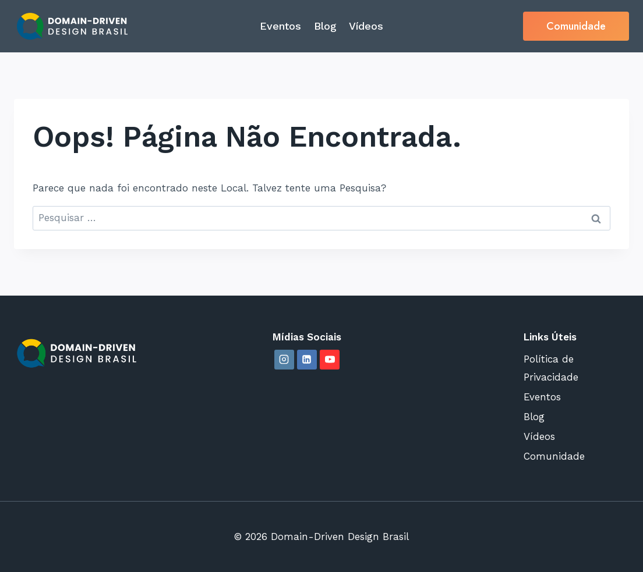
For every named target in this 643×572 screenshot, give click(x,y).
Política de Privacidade (551, 368)
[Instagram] (284, 360)
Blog (325, 26)
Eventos (280, 26)
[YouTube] (330, 360)
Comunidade (576, 26)
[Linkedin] (307, 360)
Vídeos (366, 26)
